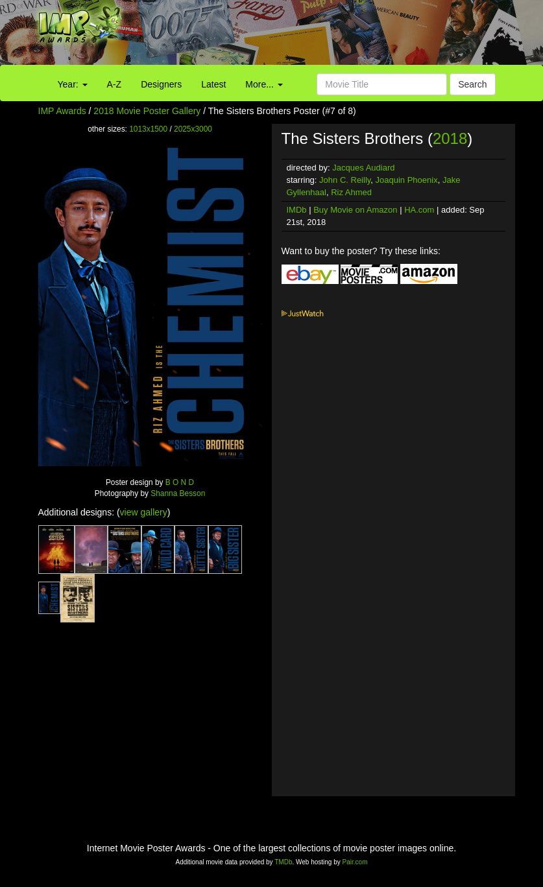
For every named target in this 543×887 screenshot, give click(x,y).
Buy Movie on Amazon (355, 210)
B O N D (179, 482)
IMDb (297, 210)
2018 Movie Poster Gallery (146, 111)
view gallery (143, 512)
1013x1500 (148, 129)
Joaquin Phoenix (407, 180)
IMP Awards (62, 111)
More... (263, 84)
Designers (161, 84)
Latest (213, 84)
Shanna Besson (178, 493)
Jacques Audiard (363, 167)
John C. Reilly (344, 180)
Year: (73, 84)
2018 (450, 138)
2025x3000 (193, 129)
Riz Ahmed (351, 192)
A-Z (114, 84)
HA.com (419, 210)
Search (472, 84)
